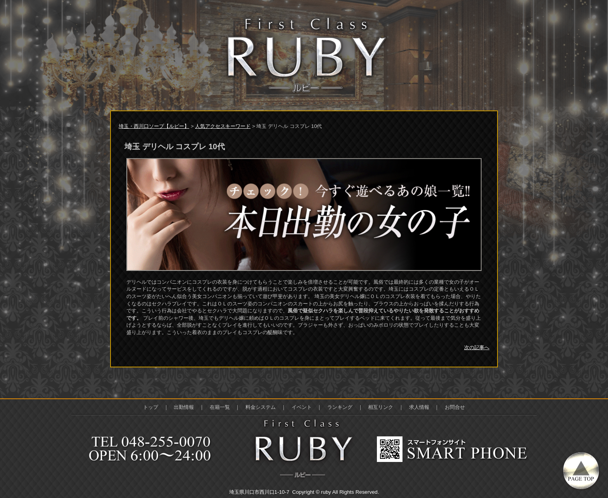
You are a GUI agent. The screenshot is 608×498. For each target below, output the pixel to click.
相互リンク (380, 407)
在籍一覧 (220, 407)
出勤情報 (184, 407)
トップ (150, 407)
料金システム (260, 407)
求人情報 (419, 407)
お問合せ (455, 407)
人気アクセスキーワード (222, 126)
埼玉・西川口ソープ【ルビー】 (154, 126)
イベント (302, 407)
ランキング (339, 407)
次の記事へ (476, 347)
